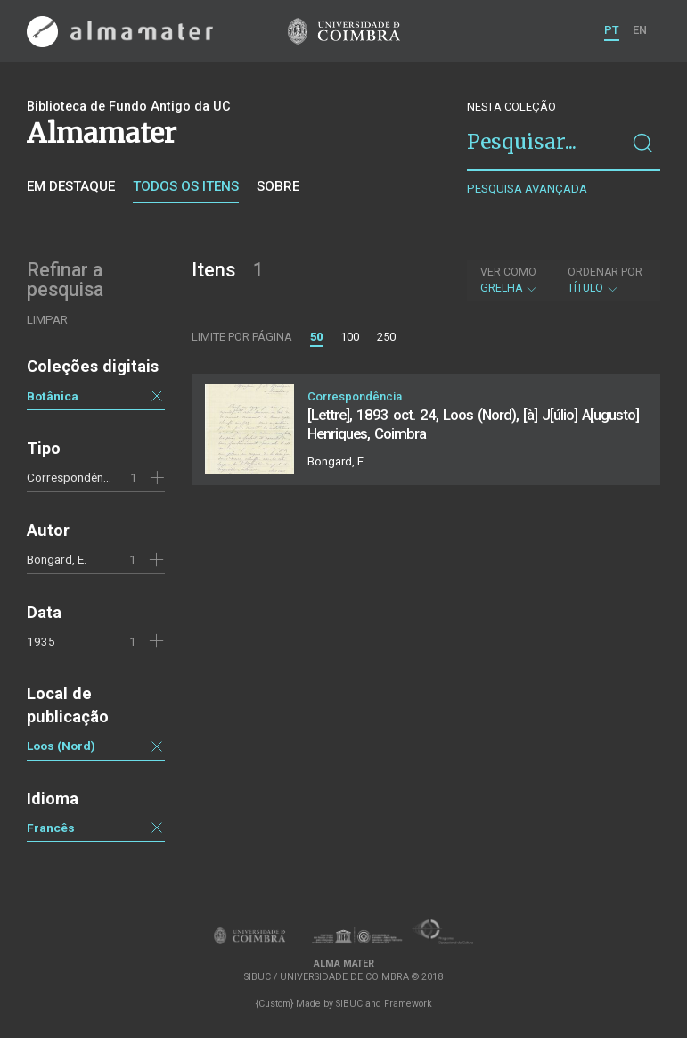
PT (611, 30)
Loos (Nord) (61, 745)
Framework (408, 1003)
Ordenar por (605, 272)
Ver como (508, 272)
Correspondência (73, 477)
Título (605, 280)
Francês (51, 827)
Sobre (278, 186)
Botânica (52, 396)
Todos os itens (186, 186)
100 (349, 336)
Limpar (47, 319)
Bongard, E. (56, 559)
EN (640, 30)
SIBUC (349, 1003)
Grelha (509, 280)
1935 (41, 641)
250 (386, 336)
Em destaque (71, 186)
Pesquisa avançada (527, 188)
